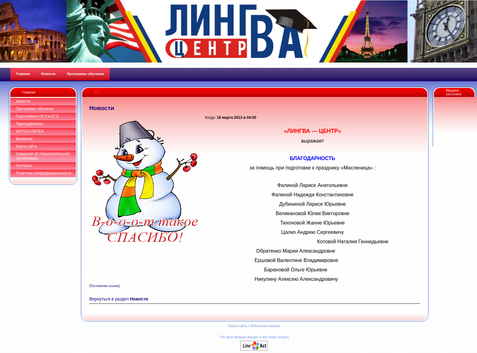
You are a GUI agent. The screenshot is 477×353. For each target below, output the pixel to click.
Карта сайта (26, 146)
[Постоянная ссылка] (104, 286)
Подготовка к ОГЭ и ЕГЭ (37, 116)
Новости (23, 101)
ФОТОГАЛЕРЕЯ (30, 131)
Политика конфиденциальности (43, 173)
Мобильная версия (265, 326)
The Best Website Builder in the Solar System (254, 337)
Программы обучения (34, 109)
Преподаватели (29, 124)
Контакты (24, 166)
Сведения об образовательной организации (42, 156)
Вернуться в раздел (118, 299)
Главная (28, 92)
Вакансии (24, 139)
